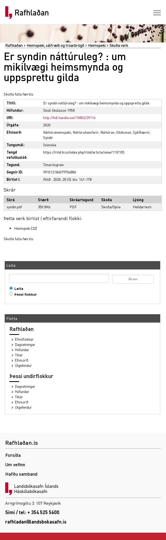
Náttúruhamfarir (86, 132)
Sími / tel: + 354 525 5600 (32, 512)
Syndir (48, 137)
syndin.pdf (14, 206)
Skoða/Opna (111, 206)
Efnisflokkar (24, 339)
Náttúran (107, 132)
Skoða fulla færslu (18, 94)
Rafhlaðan (31, 12)
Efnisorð (21, 360)
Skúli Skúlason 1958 (59, 110)
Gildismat (123, 132)
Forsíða (13, 455)
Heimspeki (97, 45)
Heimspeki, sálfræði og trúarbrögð (55, 45)
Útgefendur (23, 365)
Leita (17, 288)
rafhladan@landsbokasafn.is (35, 522)
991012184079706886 (59, 172)
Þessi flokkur (24, 294)
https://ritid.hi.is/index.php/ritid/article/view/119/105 (83, 152)
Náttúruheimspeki (57, 132)
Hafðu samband (21, 474)
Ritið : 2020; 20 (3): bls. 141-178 (67, 179)
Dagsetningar (25, 344)
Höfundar (22, 349)
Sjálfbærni (141, 132)
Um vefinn (15, 464)
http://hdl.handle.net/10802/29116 (69, 117)
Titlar (19, 355)
